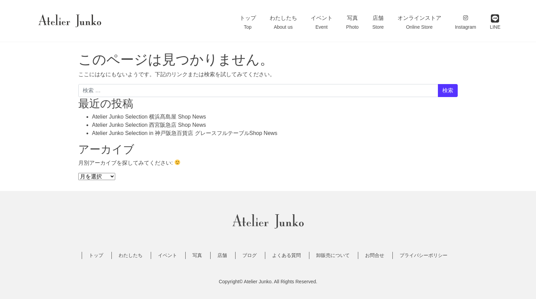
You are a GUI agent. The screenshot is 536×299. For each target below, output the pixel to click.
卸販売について (333, 255)
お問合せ (374, 255)
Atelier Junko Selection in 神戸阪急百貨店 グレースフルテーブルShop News (184, 133)
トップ (248, 22)
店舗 (378, 22)
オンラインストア (419, 22)
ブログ (249, 255)
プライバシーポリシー (423, 255)
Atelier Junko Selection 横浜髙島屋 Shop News (149, 117)
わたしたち (283, 22)
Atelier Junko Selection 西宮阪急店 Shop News (149, 125)
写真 (352, 22)
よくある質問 (286, 255)
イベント (322, 22)
